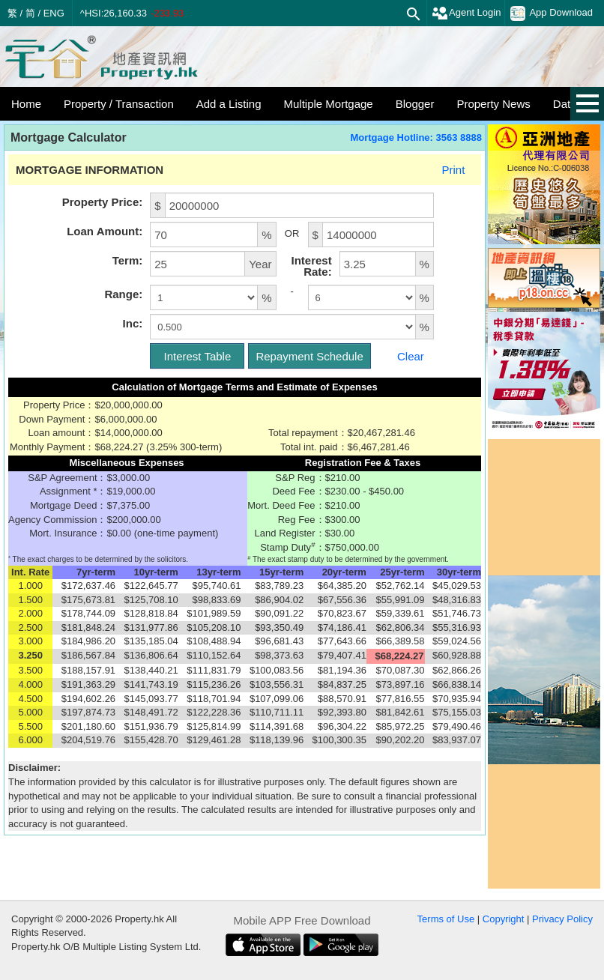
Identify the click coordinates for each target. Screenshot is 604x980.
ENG (53, 13)
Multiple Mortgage (327, 103)
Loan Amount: (104, 231)
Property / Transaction (119, 103)
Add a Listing (229, 103)
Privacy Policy (562, 919)
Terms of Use (446, 919)
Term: (127, 260)
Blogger (415, 103)
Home (26, 103)
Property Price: (102, 202)
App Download (551, 13)
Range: (123, 294)
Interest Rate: (311, 266)
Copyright (504, 919)
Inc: (133, 323)
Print (453, 169)
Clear (410, 356)
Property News (493, 103)
